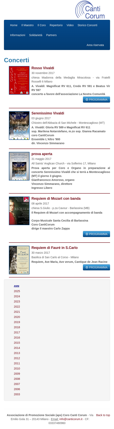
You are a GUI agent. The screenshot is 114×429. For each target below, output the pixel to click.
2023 (17, 301)
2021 (17, 311)
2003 (17, 394)
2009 (17, 373)
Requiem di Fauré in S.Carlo (54, 248)
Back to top (103, 415)
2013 (17, 353)
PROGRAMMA (96, 99)
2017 (17, 332)
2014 (17, 347)
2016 (17, 337)
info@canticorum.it (70, 419)
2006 (17, 389)
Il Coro (42, 25)
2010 (17, 368)
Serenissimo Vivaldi (47, 113)
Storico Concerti (87, 25)
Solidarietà (35, 35)
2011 (17, 363)
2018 (17, 327)
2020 (17, 317)
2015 (17, 342)
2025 (17, 291)
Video (70, 25)
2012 (17, 358)
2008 (17, 378)
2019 (17, 322)
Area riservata (95, 45)
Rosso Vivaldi (42, 68)
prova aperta (41, 154)
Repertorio (56, 25)
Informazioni (17, 35)
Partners (51, 35)
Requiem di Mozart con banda (56, 199)
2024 (17, 296)
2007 (17, 384)
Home (13, 25)
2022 (17, 306)
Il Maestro (27, 25)
